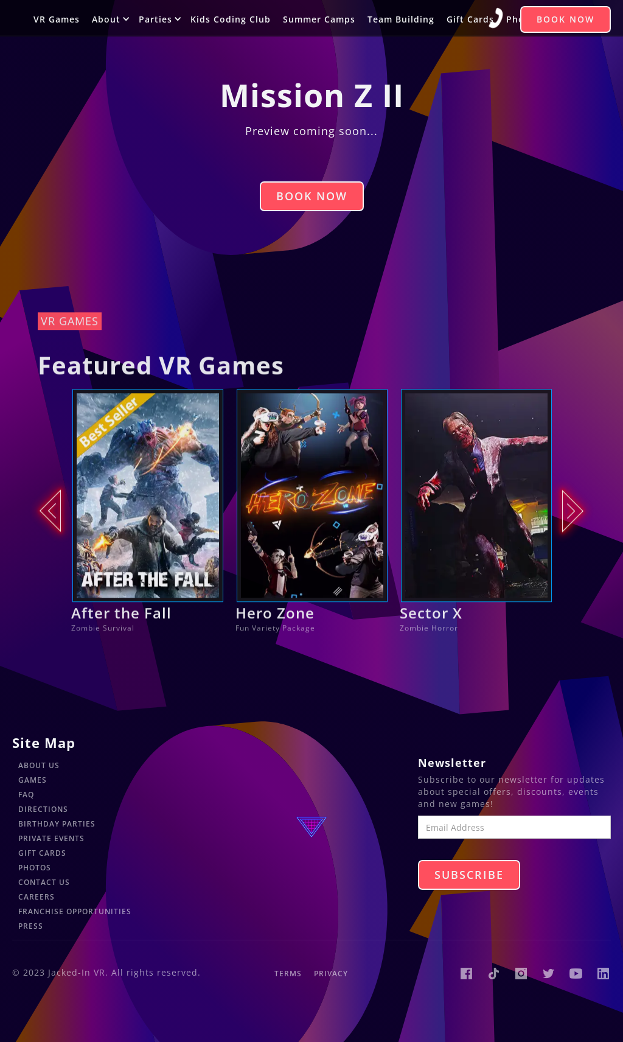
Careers (36, 897)
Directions (43, 809)
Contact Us (44, 882)
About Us (39, 765)
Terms (288, 973)
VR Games (56, 19)
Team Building (400, 19)
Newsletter (452, 762)
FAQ (26, 794)
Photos (34, 867)
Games (32, 780)
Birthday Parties (57, 824)
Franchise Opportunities (74, 911)
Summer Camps (319, 19)
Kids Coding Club (230, 19)
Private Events (51, 838)
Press (30, 926)
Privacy (331, 973)
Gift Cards (470, 19)
